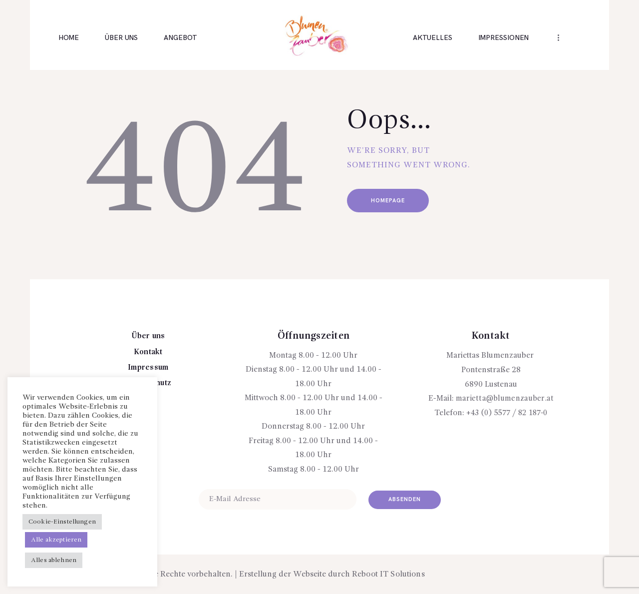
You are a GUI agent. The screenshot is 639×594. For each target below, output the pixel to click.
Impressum (148, 368)
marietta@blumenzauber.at (505, 399)
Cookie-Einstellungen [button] (61, 522)
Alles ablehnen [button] (53, 560)
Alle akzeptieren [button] (55, 540)
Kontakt (148, 352)
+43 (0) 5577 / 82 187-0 (507, 413)
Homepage (393, 201)
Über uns (148, 336)
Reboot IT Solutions (387, 575)
